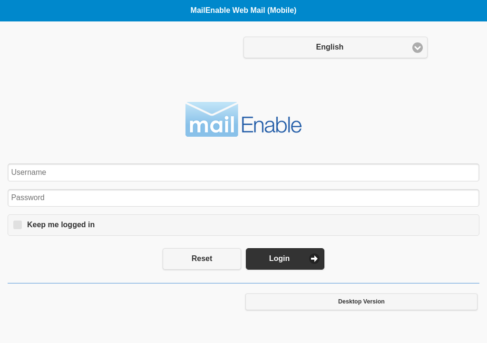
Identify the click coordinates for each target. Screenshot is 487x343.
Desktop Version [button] (361, 301)
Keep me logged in (61, 225)
